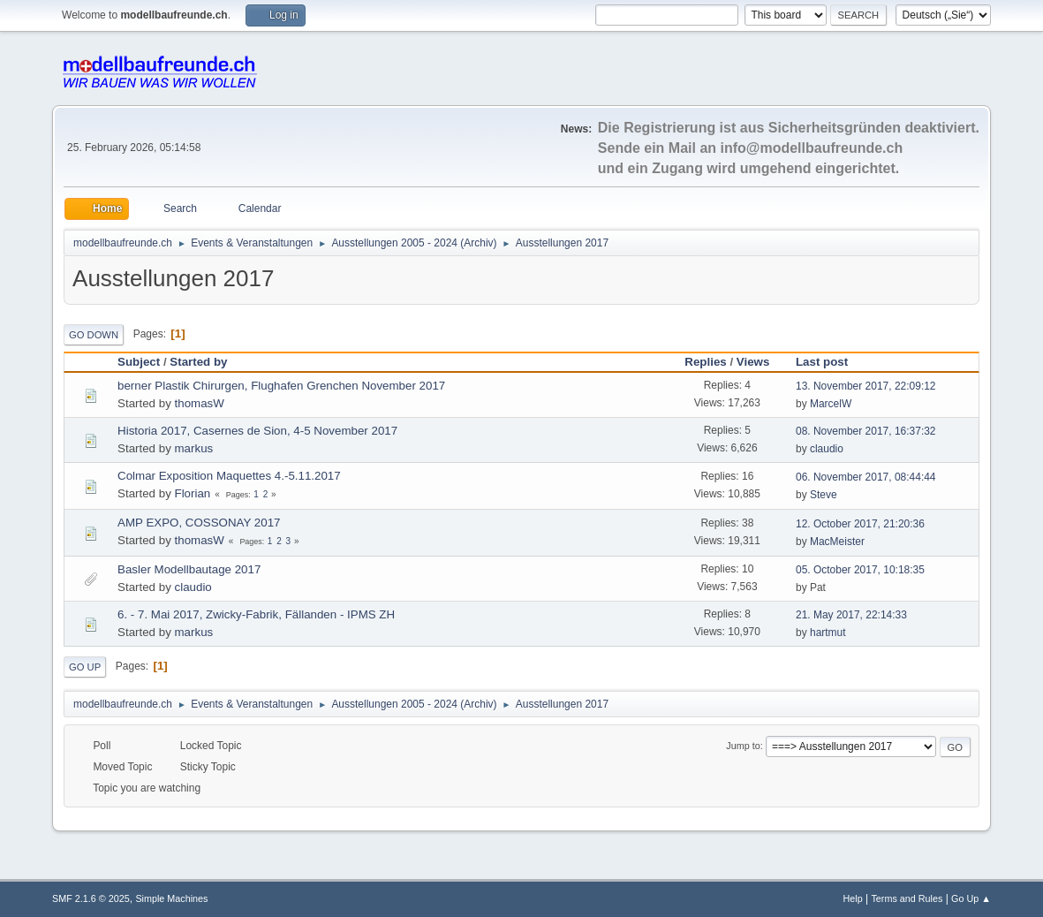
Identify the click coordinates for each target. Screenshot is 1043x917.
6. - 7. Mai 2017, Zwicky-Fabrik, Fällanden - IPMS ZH (256, 614)
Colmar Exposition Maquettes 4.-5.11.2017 (229, 475)
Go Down (93, 335)
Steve (823, 495)
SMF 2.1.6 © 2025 (91, 898)
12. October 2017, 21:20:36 (860, 524)
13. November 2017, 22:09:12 (866, 386)
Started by (198, 361)
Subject (138, 361)
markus (194, 448)
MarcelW (830, 404)
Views (753, 361)
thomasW (199, 403)
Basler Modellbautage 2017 (189, 569)
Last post (830, 361)
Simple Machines (171, 898)
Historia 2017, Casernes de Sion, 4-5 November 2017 (257, 430)
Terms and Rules (906, 898)
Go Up (85, 667)
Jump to (743, 745)
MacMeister (837, 541)
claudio (826, 449)
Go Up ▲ (971, 898)
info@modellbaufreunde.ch (812, 147)
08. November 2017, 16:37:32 (866, 431)
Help (852, 898)
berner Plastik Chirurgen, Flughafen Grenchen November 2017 (281, 385)
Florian (193, 493)
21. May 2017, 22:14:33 (851, 615)
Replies (705, 361)
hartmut (828, 632)
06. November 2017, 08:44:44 (866, 477)
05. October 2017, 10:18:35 (860, 570)
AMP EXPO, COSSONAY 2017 (198, 522)
